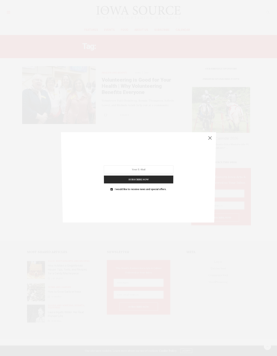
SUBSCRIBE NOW (138, 175)
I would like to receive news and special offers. (140, 184)
